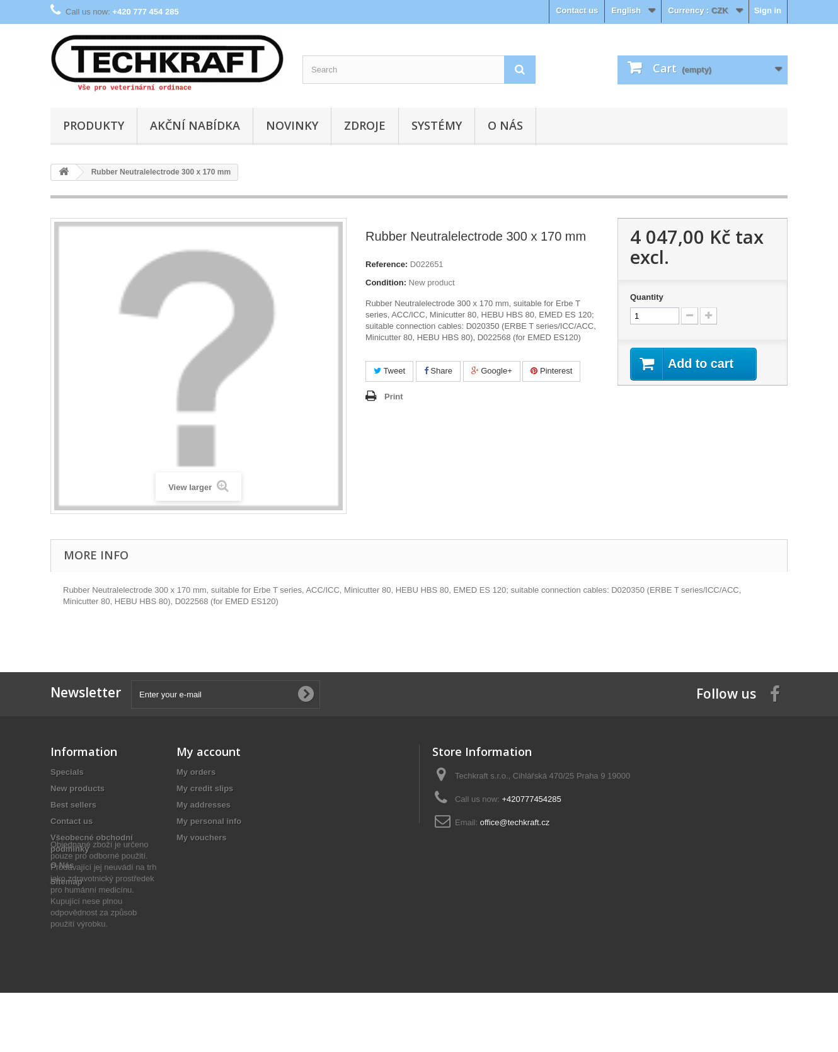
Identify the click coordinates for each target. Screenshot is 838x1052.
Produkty (93, 125)
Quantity (646, 297)
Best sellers (73, 804)
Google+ (491, 370)
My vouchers (201, 837)
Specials (67, 772)
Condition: (385, 282)
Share (438, 370)
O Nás (505, 125)
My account (208, 751)
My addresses (203, 804)
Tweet (389, 370)
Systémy (436, 125)
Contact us (577, 10)
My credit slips (204, 788)
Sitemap (66, 881)
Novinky (292, 125)
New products (77, 788)
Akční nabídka (195, 125)
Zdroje (365, 125)
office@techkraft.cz (515, 822)
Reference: (386, 264)
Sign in (767, 10)
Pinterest (551, 370)
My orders (195, 772)
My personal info (208, 821)
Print (393, 396)
